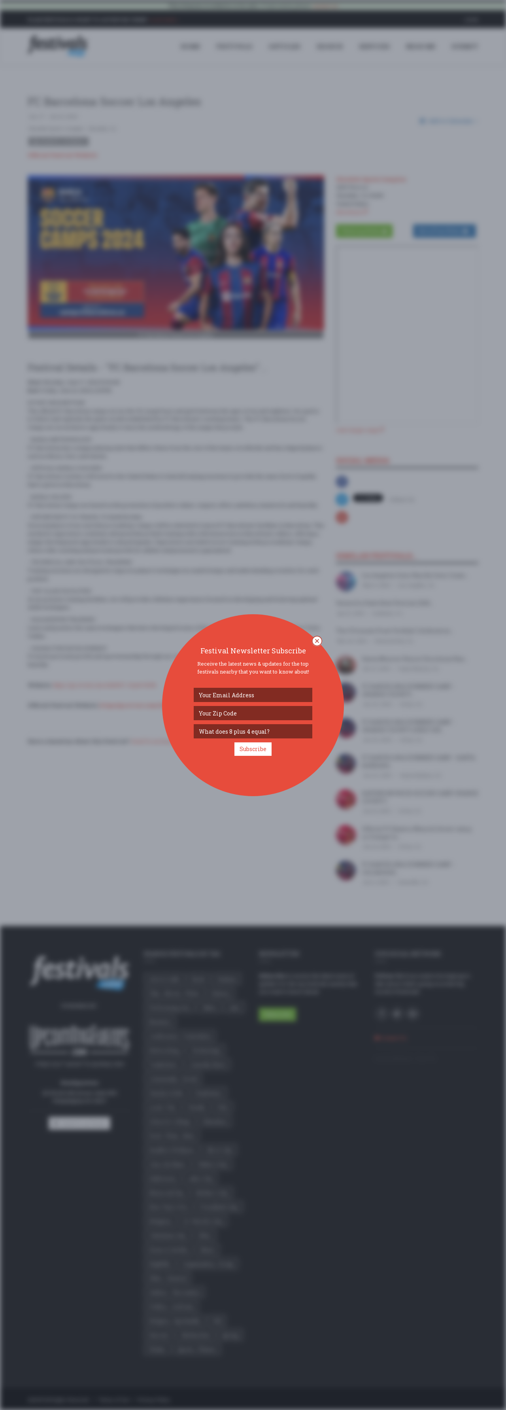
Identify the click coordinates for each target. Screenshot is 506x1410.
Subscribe (253, 749)
